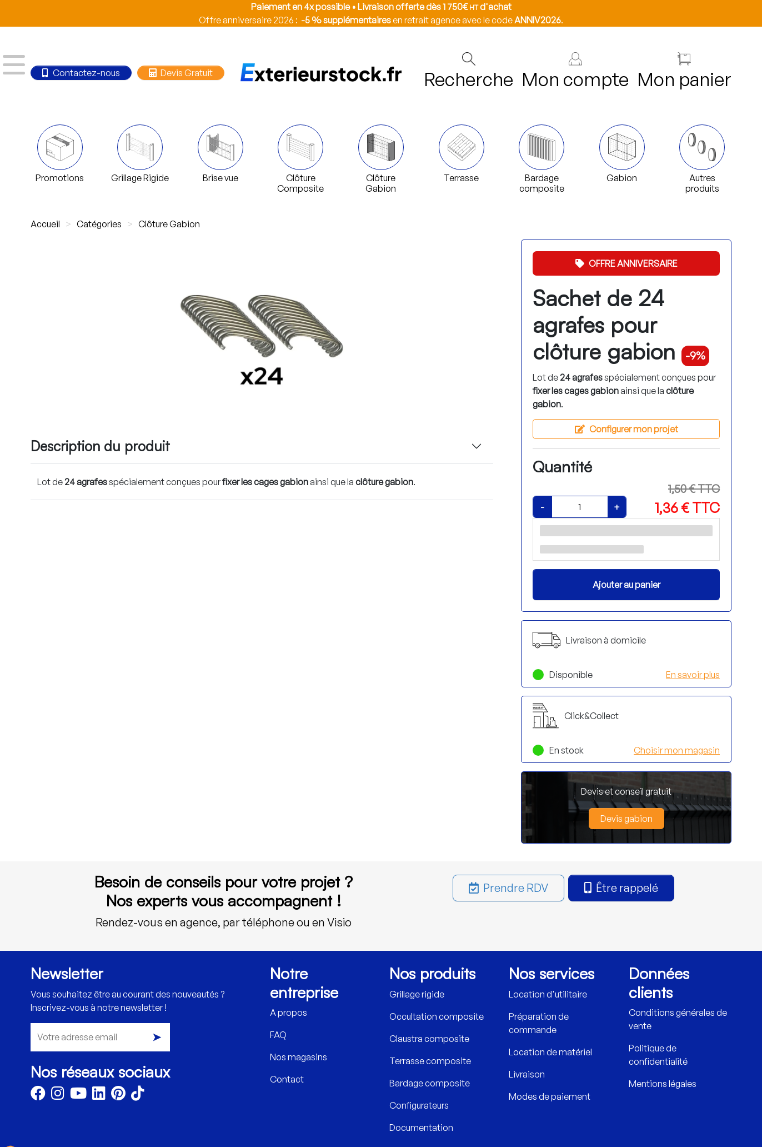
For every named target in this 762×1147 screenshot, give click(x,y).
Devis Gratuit (180, 72)
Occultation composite (436, 1016)
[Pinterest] (118, 1095)
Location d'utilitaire (548, 994)
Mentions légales (662, 1083)
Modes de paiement (549, 1096)
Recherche (468, 71)
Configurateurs (419, 1105)
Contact (287, 1079)
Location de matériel (550, 1052)
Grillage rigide (416, 994)
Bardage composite (429, 1083)
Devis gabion (626, 818)
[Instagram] (57, 1095)
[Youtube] (78, 1095)
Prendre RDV (508, 888)
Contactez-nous (81, 72)
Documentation (421, 1127)
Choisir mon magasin (677, 750)
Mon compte (575, 71)
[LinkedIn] (99, 1095)
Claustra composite (429, 1038)
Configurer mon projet (626, 429)
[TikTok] (137, 1095)
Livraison (527, 1074)
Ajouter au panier (626, 584)
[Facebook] (38, 1095)
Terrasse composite (430, 1060)
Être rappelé (621, 888)
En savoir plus (693, 674)
